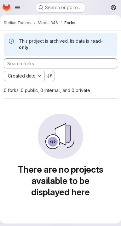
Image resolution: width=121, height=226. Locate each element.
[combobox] (24, 76)
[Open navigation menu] (17, 8)
